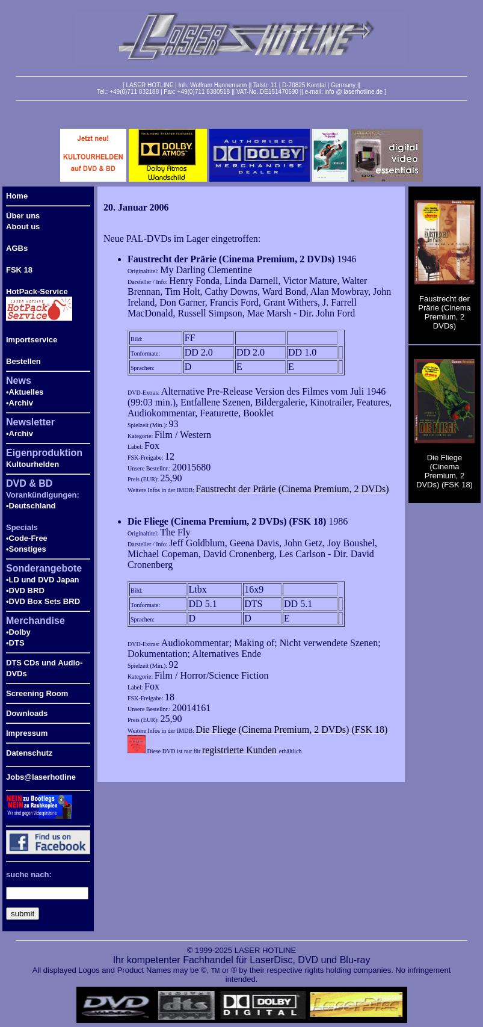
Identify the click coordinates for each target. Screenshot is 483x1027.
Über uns (23, 215)
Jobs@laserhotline (41, 777)
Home (17, 195)
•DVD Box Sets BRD (43, 601)
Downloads (27, 713)
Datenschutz (29, 752)
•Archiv (19, 402)
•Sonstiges (26, 549)
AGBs (17, 248)
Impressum (27, 733)
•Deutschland (31, 505)
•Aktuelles (24, 391)
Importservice (31, 339)
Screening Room (37, 693)
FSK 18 (19, 269)
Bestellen (23, 361)
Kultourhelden (32, 464)
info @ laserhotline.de (353, 91)
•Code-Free (27, 538)
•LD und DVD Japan (42, 579)
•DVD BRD (25, 590)
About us (23, 226)
